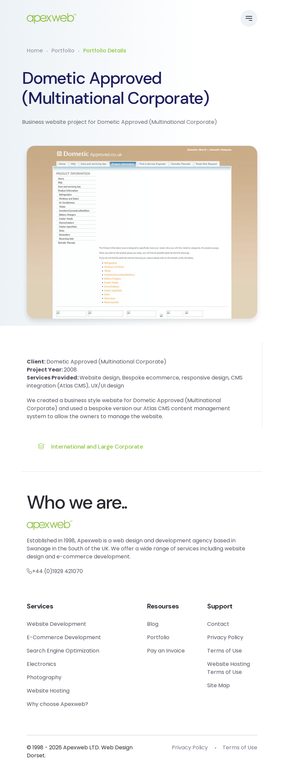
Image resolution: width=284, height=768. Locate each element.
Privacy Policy (225, 637)
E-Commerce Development (64, 637)
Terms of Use (224, 651)
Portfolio (63, 50)
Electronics (41, 664)
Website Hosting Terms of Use (228, 668)
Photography (44, 677)
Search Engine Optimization (63, 651)
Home (35, 50)
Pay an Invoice (166, 651)
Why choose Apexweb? (57, 704)
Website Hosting (48, 691)
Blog (152, 624)
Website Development (56, 624)
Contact (218, 624)
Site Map (218, 685)
